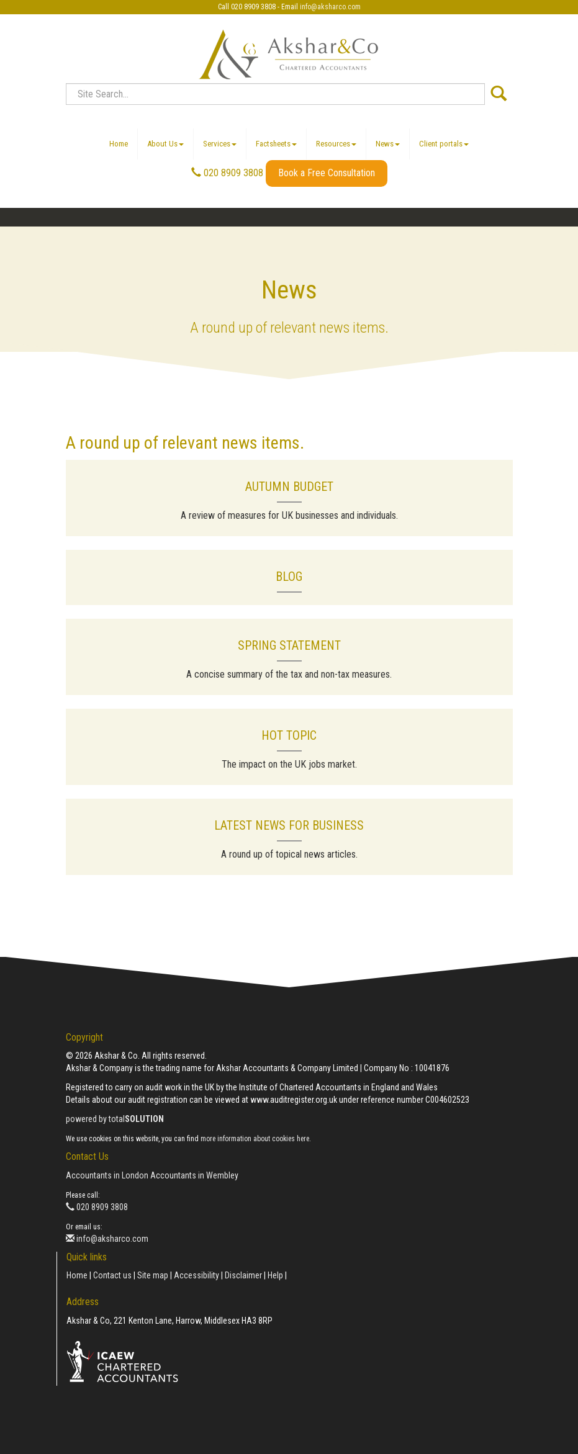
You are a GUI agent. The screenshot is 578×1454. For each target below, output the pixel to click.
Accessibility (196, 1275)
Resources (336, 143)
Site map (152, 1275)
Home (118, 143)
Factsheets (276, 143)
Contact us (112, 1275)
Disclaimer (243, 1275)
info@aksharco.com (330, 6)
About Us (165, 143)
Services (220, 143)
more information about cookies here (255, 1138)
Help (275, 1275)
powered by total (115, 1119)
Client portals (444, 143)
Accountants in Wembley (194, 1175)
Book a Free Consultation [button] (326, 173)
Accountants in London (107, 1175)
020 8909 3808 (227, 173)
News (388, 143)
